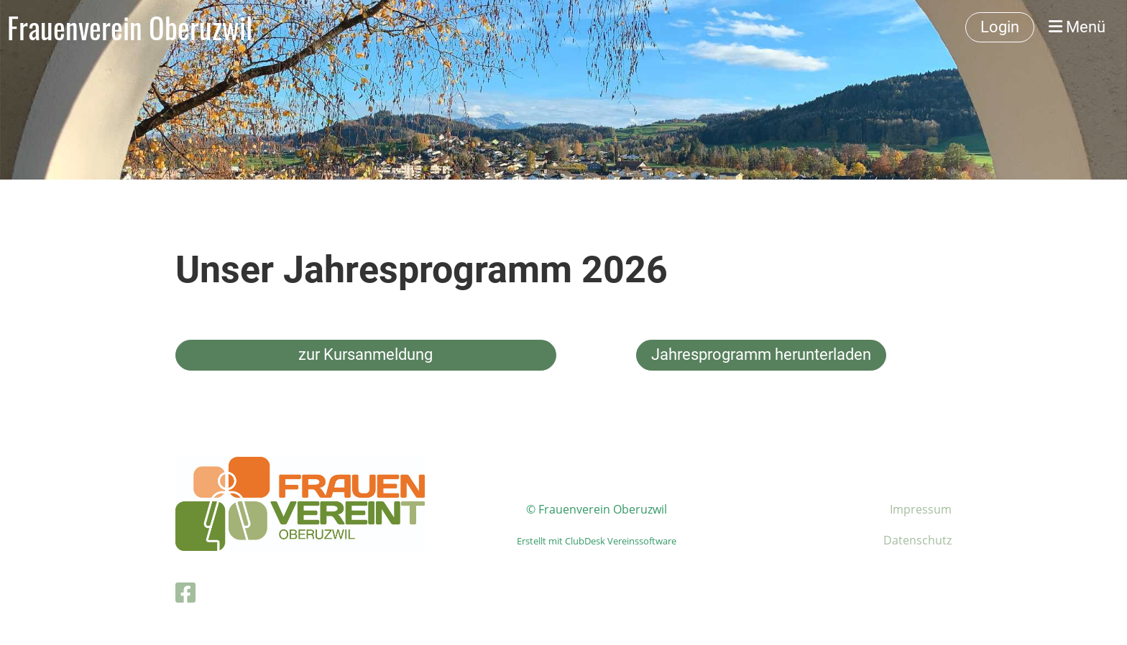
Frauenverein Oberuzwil (129, 27)
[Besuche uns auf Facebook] (185, 592)
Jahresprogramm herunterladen (761, 354)
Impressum (921, 509)
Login (999, 27)
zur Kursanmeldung (365, 354)
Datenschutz (917, 540)
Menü (1077, 27)
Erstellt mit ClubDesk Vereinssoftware (596, 540)
